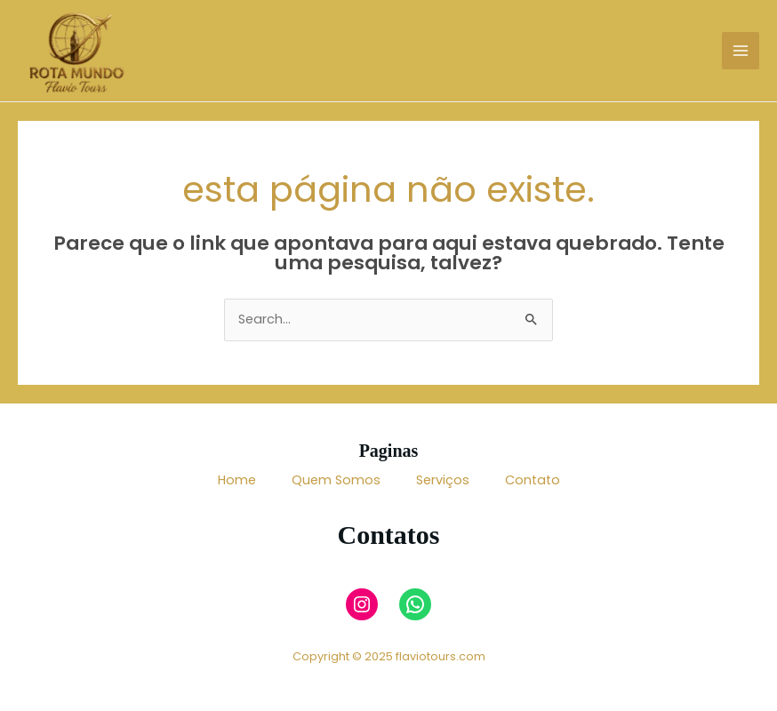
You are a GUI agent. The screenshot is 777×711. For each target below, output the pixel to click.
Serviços (442, 480)
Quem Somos (336, 480)
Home (237, 480)
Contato (532, 480)
